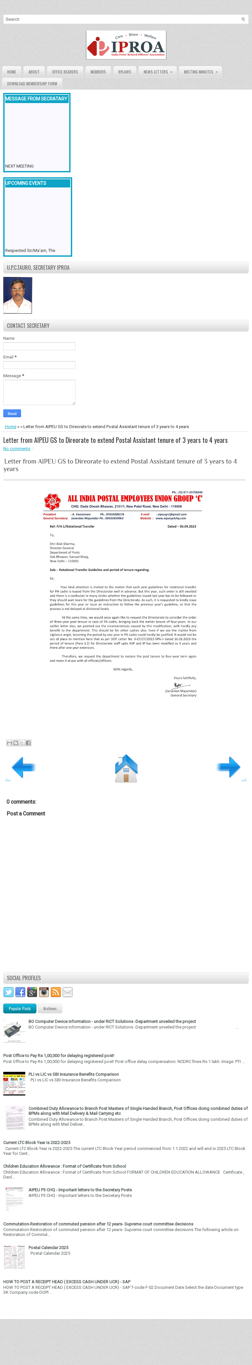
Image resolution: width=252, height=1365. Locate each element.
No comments (16, 448)
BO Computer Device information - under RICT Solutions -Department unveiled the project (112, 1021)
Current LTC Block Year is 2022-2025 (36, 1142)
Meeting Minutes (203, 70)
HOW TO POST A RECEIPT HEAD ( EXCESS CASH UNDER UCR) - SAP (66, 1281)
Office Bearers (65, 72)
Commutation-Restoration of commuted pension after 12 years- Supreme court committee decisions (98, 1224)
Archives (50, 1008)
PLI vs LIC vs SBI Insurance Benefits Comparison (74, 1074)
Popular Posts (20, 1008)
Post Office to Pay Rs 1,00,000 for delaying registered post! (58, 1055)
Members (98, 72)
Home (11, 72)
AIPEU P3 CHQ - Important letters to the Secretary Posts (80, 1189)
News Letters (160, 70)
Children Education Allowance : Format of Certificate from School (64, 1166)
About (34, 72)
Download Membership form (32, 83)
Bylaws (124, 72)
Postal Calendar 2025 (48, 1247)
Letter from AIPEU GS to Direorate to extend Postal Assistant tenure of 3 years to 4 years (115, 440)
